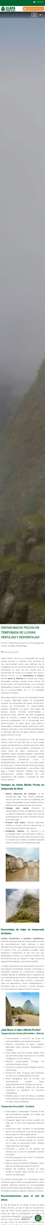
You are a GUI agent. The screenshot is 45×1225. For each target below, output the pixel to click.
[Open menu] (34, 14)
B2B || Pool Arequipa (35, 9)
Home (4, 643)
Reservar (39, 2)
